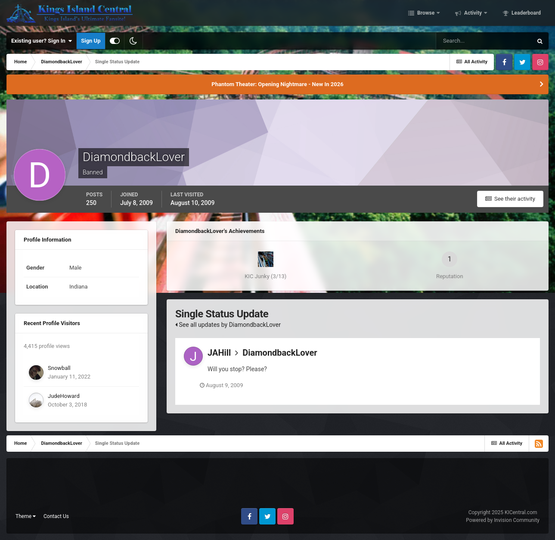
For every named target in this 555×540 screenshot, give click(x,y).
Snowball (59, 368)
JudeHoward (64, 396)
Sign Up (90, 40)
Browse (426, 14)
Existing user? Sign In (41, 41)
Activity (473, 14)
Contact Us (56, 516)
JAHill (219, 353)
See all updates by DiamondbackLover (228, 324)
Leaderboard (525, 14)
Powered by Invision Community (502, 520)
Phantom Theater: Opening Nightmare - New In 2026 (277, 84)
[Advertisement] (277, 486)
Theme (26, 516)
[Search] (484, 41)
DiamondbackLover (279, 353)
